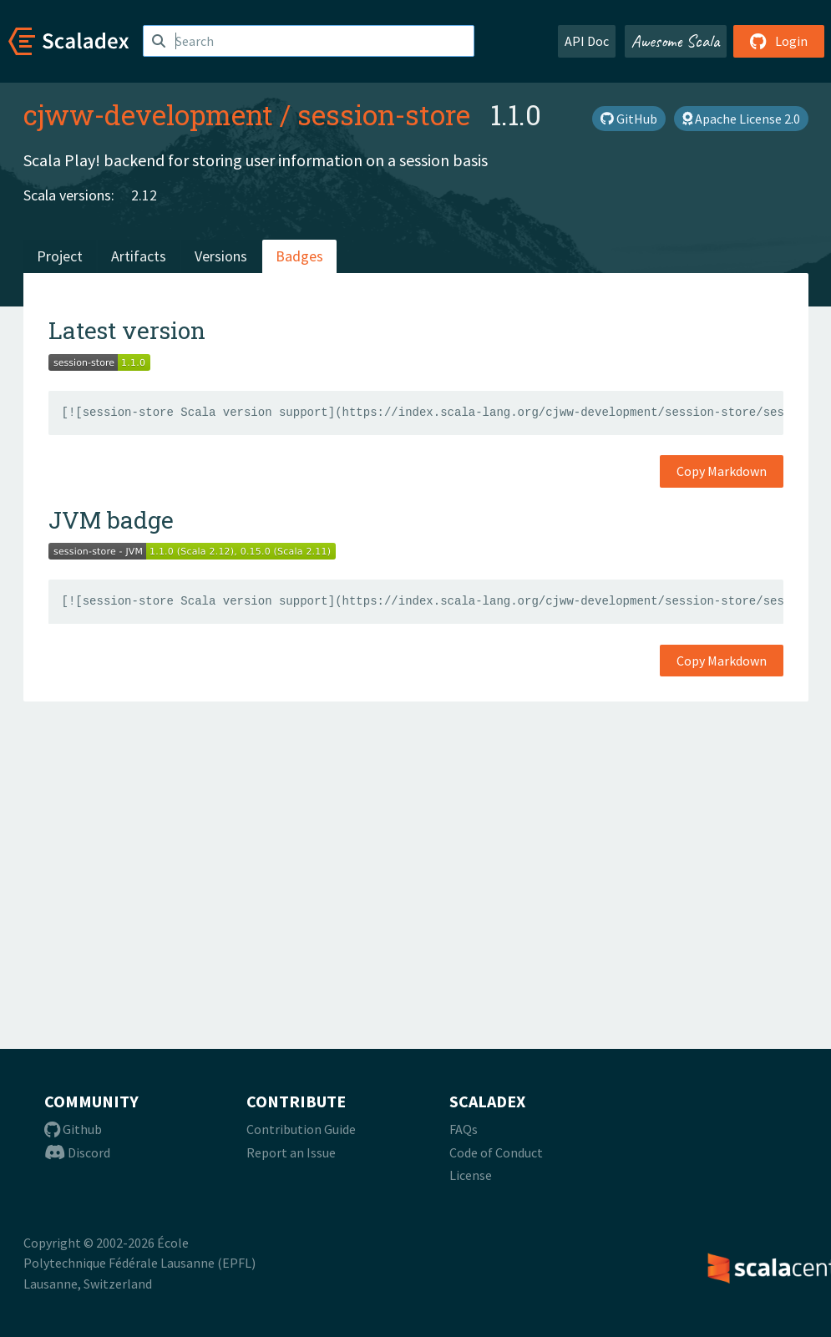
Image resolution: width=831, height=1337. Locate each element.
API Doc (587, 41)
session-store (383, 114)
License (470, 1175)
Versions (221, 256)
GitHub (628, 118)
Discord (77, 1152)
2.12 (144, 195)
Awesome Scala (675, 41)
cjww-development (148, 114)
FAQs (463, 1129)
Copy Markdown (721, 471)
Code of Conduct (496, 1152)
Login (779, 41)
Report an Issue (291, 1152)
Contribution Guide (301, 1129)
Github (73, 1129)
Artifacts (138, 256)
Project (60, 256)
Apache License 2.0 (741, 118)
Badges (299, 256)
